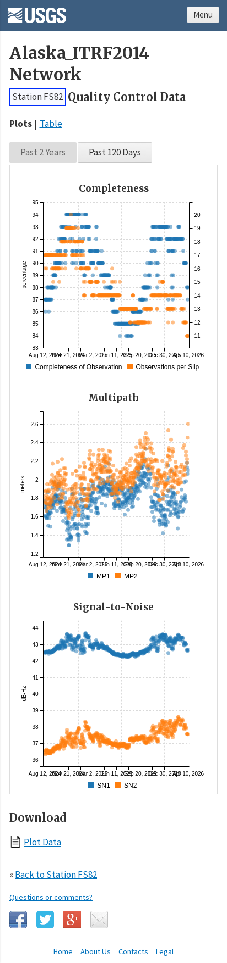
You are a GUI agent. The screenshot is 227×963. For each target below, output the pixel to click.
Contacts (133, 951)
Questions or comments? (51, 897)
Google (72, 919)
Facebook (18, 919)
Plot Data (42, 842)
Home (63, 951)
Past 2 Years (43, 152)
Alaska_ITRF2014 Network (79, 64)
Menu (203, 14)
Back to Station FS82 (56, 875)
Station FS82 (37, 97)
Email (99, 919)
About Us (95, 951)
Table (51, 124)
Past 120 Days (115, 152)
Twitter (45, 919)
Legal (165, 951)
